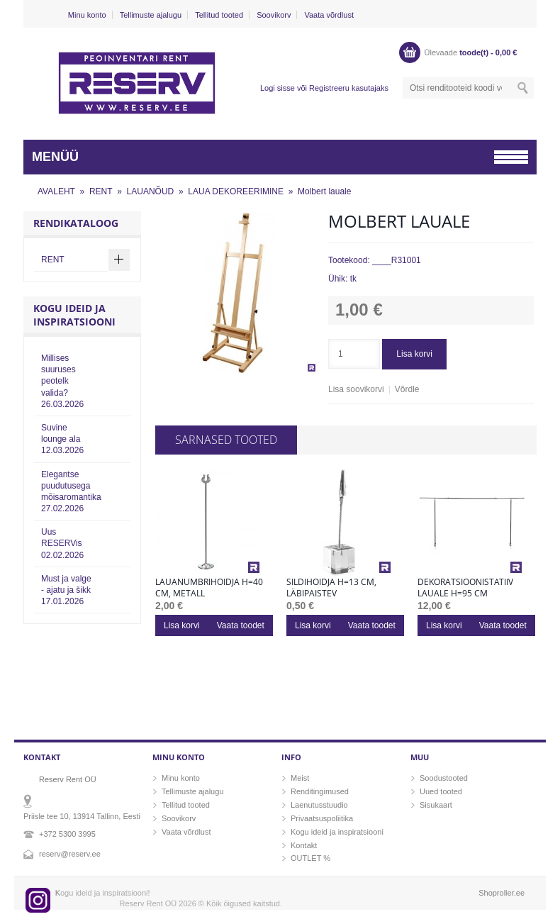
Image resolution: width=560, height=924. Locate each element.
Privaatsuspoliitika (322, 818)
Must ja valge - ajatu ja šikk (66, 590)
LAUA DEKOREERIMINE (236, 191)
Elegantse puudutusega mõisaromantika (71, 491)
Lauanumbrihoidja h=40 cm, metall (209, 588)
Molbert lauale (324, 191)
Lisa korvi (414, 354)
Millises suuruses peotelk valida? (62, 381)
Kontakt (304, 845)
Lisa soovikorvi (356, 389)
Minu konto (87, 15)
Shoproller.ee (501, 893)
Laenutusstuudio (319, 805)
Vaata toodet (240, 625)
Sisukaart (436, 805)
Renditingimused (320, 791)
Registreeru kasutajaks (348, 88)
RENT (101, 191)
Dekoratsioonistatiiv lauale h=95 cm (465, 588)
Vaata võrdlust (329, 15)
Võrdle (407, 389)
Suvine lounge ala (62, 439)
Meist (300, 778)
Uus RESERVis (62, 543)
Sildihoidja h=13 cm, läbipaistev (331, 588)
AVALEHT (56, 191)
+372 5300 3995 (67, 834)
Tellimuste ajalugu (150, 15)
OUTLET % (310, 858)
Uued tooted (441, 791)
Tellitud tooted (219, 15)
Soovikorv (274, 15)
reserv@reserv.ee (70, 854)
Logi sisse (277, 88)
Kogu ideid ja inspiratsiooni (337, 832)
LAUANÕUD (150, 191)
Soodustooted (444, 778)
